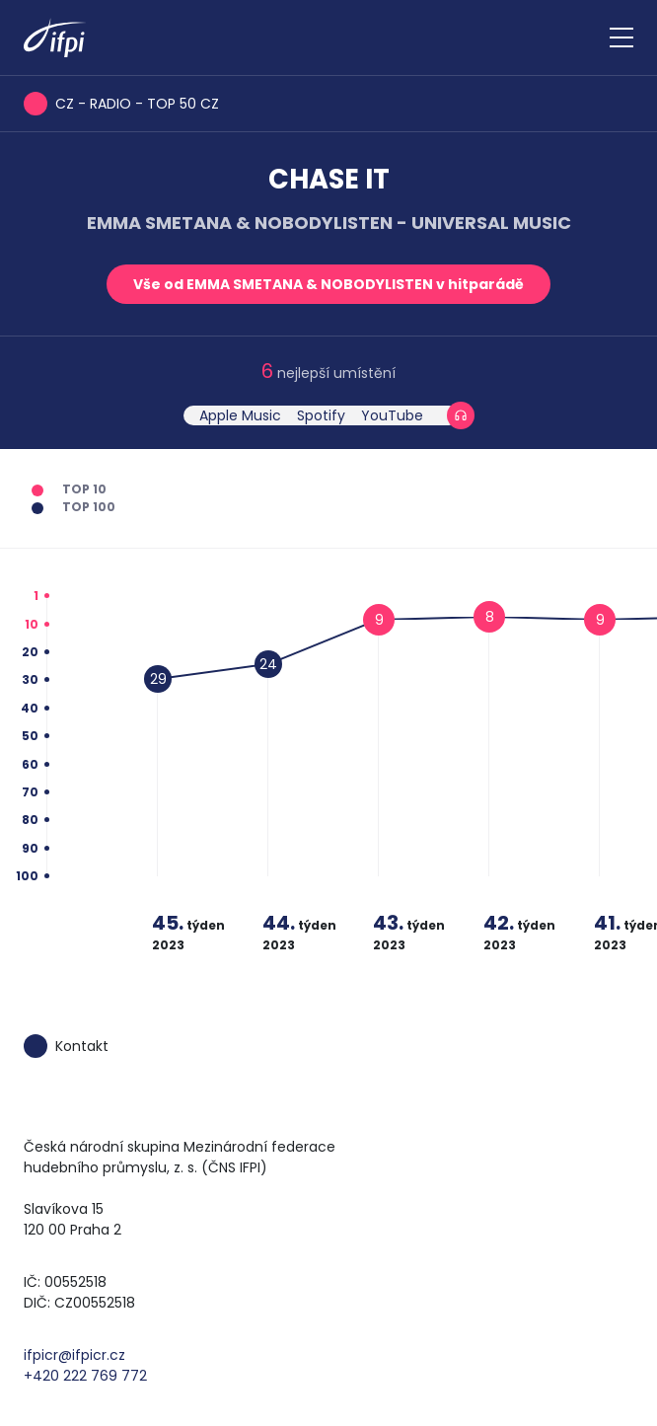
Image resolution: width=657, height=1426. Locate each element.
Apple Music (240, 415)
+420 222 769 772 (85, 1376)
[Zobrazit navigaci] (621, 37)
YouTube (392, 415)
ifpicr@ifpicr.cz (74, 1355)
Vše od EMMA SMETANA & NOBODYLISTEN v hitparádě (328, 284)
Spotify (321, 415)
